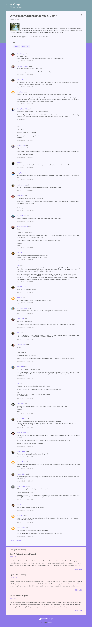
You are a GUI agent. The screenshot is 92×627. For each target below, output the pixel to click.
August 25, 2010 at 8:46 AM (25, 104)
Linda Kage (20, 92)
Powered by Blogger (46, 619)
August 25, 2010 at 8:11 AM (25, 87)
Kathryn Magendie (22, 80)
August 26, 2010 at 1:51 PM (25, 361)
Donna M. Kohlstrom (23, 66)
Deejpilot (50, 622)
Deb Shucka (20, 366)
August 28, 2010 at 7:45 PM (25, 414)
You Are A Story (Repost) (19, 596)
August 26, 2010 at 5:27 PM (25, 378)
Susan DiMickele (21, 433)
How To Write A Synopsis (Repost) (23, 554)
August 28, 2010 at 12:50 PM (25, 398)
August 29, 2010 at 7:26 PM (25, 446)
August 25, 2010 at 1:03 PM (25, 248)
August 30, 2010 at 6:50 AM (25, 481)
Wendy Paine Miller (22, 109)
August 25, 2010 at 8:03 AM (25, 74)
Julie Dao (19, 505)
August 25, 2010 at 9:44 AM (25, 190)
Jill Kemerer (20, 515)
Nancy (18, 332)
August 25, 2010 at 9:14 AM (25, 167)
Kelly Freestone (21, 344)
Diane (18, 162)
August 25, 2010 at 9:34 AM (25, 180)
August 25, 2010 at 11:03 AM (25, 210)
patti (18, 383)
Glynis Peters (21, 318)
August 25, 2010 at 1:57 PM (25, 260)
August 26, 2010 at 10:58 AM (25, 327)
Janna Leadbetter (22, 486)
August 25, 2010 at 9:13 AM (25, 157)
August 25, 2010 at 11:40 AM (25, 221)
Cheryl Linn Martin (22, 308)
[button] (81, 15)
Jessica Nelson (21, 419)
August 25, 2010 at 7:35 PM (25, 303)
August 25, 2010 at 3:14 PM (25, 292)
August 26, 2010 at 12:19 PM (25, 339)
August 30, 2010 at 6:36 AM (25, 457)
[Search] (85, 5)
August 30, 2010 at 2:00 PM (25, 536)
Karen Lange (20, 403)
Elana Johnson (21, 527)
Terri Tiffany (20, 54)
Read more (78, 569)
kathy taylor (20, 173)
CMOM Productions (22, 287)
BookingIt (15, 4)
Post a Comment (16, 540)
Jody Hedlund (21, 462)
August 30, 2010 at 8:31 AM (25, 499)
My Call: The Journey (18, 575)
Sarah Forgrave (21, 185)
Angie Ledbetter (21, 216)
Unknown (19, 297)
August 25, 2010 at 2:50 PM (25, 282)
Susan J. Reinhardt (22, 226)
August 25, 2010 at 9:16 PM (25, 313)
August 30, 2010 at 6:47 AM (25, 469)
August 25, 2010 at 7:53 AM (25, 61)
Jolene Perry (20, 253)
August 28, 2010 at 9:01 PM (25, 427)
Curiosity (16, 46)
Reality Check (25, 46)
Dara (18, 265)
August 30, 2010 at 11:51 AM (25, 510)
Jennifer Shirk (21, 145)
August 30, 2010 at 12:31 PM (25, 522)
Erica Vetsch (20, 195)
